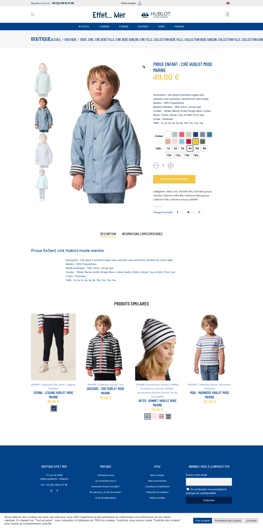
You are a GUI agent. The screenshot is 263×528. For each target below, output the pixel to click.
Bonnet (165, 384)
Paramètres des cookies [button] (228, 520)
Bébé (83, 39)
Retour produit (157, 498)
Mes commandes (157, 481)
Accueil (56, 39)
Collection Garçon (179, 199)
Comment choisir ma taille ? (105, 486)
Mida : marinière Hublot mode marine (209, 394)
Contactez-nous (105, 475)
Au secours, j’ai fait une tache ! (106, 492)
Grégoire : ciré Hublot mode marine (105, 390)
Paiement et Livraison (157, 492)
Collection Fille (229, 39)
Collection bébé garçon (200, 39)
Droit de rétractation (105, 498)
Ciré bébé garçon (127, 39)
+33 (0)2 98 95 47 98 (56, 485)
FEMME (174, 384)
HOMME (140, 384)
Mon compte (157, 475)
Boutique (71, 39)
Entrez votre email (196, 475)
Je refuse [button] (251, 520)
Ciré (90, 39)
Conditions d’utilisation (157, 486)
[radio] (168, 134)
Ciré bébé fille (104, 39)
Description (108, 234)
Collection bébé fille (168, 39)
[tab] (108, 234)
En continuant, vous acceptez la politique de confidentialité (206, 491)
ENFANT (194, 199)
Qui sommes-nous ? (105, 481)
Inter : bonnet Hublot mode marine (158, 402)
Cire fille (146, 39)
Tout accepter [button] (202, 520)
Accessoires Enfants (149, 392)
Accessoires (153, 384)
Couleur (159, 136)
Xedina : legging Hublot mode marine (53, 394)
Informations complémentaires (142, 234)
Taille (158, 148)
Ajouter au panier (174, 179)
